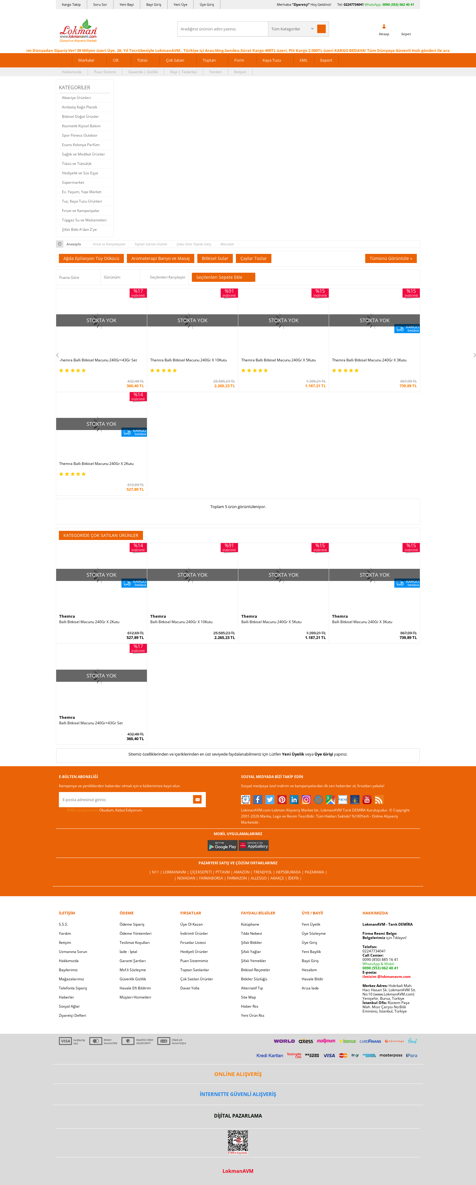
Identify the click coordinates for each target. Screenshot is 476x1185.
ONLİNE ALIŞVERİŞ (238, 1074)
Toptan (209, 60)
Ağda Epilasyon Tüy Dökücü (91, 258)
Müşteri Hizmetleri (135, 997)
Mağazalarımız (71, 979)
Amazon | (243, 872)
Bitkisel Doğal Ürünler (80, 116)
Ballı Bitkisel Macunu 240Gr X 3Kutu (362, 622)
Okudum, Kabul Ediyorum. (101, 810)
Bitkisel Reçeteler (255, 969)
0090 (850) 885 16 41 (380, 959)
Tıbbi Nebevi (251, 933)
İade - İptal (128, 951)
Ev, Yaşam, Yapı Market (81, 191)
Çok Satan (175, 60)
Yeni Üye (180, 4)
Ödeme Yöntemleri (135, 933)
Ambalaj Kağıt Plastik (79, 107)
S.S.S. (63, 924)
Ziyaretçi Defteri (72, 1015)
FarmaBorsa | (213, 878)
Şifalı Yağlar (251, 951)
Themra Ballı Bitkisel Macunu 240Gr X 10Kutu (188, 360)
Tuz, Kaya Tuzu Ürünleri (82, 201)
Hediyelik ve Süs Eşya (80, 173)
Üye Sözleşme (314, 933)
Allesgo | (260, 878)
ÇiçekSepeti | (203, 872)
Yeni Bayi (127, 4)
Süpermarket (73, 182)
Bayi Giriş (153, 4)
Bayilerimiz (68, 969)
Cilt (116, 60)
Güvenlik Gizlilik (133, 979)
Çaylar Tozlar (253, 258)
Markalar (86, 60)
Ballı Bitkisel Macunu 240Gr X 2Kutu (89, 622)
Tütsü (142, 60)
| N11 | (156, 872)
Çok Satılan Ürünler (196, 979)
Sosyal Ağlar (69, 1006)
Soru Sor (100, 4)
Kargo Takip (71, 4)
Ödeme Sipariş (132, 924)
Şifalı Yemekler (253, 960)
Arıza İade (310, 988)
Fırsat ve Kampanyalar (81, 210)
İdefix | (295, 878)
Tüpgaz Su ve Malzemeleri (84, 220)
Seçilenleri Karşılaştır (167, 277)
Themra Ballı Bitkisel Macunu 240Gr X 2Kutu (96, 464)
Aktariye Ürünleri (76, 97)
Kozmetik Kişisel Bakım (81, 125)
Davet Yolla (189, 988)
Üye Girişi (323, 754)
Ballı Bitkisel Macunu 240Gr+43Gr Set (91, 723)
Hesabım (309, 969)
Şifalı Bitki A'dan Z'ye (79, 229)
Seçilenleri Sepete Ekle (223, 277)
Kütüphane (250, 924)
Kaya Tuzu (272, 60)
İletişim (240, 71)
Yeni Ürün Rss (252, 1015)
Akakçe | (279, 878)
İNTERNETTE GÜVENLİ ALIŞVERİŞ (238, 1094)
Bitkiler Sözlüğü (254, 979)
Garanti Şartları (133, 960)
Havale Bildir (312, 979)
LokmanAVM (238, 1171)
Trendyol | (264, 872)
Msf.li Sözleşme (133, 969)
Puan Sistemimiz (194, 960)
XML (304, 60)
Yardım (215, 71)
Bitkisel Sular (215, 258)
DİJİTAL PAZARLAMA (238, 1115)
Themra (67, 616)
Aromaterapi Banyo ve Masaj (160, 258)
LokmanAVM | (176, 872)
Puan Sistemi (105, 71)
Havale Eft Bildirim (135, 988)
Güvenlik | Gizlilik (143, 71)
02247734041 (354, 4)
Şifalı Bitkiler (251, 942)
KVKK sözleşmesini (82, 810)
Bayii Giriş (310, 960)
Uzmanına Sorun (73, 951)
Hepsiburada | (290, 872)
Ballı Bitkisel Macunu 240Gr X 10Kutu (181, 622)
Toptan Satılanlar (194, 969)
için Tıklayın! (384, 937)
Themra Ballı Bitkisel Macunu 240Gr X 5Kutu (278, 360)
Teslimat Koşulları (135, 942)
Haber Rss (249, 1006)
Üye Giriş (207, 4)
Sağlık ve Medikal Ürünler (83, 154)
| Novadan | (186, 878)
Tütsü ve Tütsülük (76, 163)
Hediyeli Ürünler (194, 951)
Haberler (66, 997)
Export (326, 60)
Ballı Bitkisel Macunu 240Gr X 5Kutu (271, 622)
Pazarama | (316, 872)
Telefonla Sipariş (73, 988)
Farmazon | (239, 878)
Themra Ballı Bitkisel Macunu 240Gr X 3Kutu (369, 360)
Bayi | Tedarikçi (183, 71)
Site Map (248, 997)
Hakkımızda (72, 71)
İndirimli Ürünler (194, 933)
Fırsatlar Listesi (193, 942)
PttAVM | (225, 872)
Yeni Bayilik (311, 951)
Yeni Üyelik (293, 754)
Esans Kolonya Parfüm (81, 144)
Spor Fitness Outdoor (79, 135)
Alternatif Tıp (252, 988)
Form (239, 60)
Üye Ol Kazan (191, 924)
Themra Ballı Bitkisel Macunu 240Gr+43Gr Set (98, 360)
